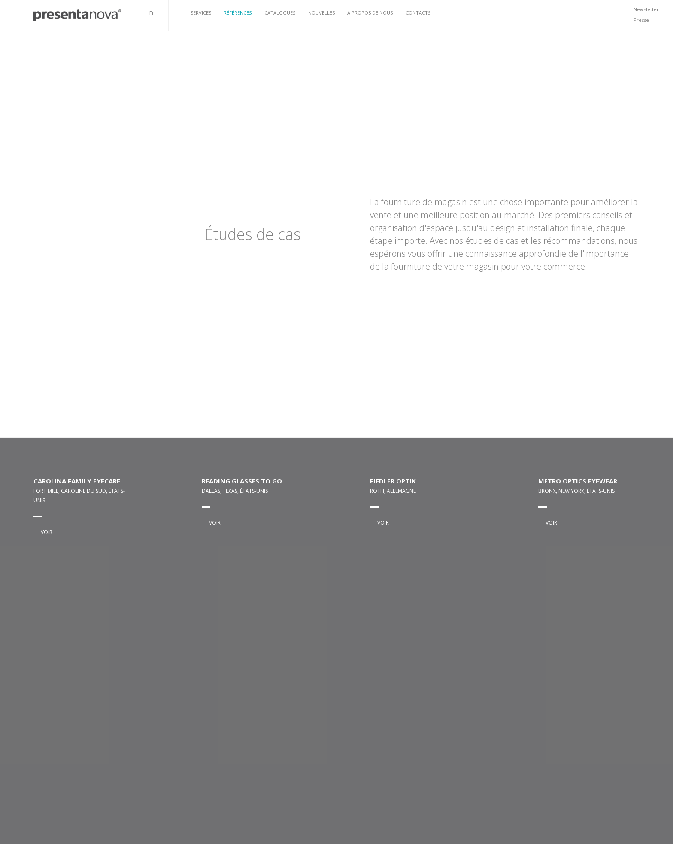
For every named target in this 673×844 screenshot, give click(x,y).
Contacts (418, 12)
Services (201, 12)
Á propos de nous (370, 12)
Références (238, 12)
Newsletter (646, 9)
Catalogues (279, 12)
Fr (151, 13)
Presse (641, 20)
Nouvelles (321, 12)
